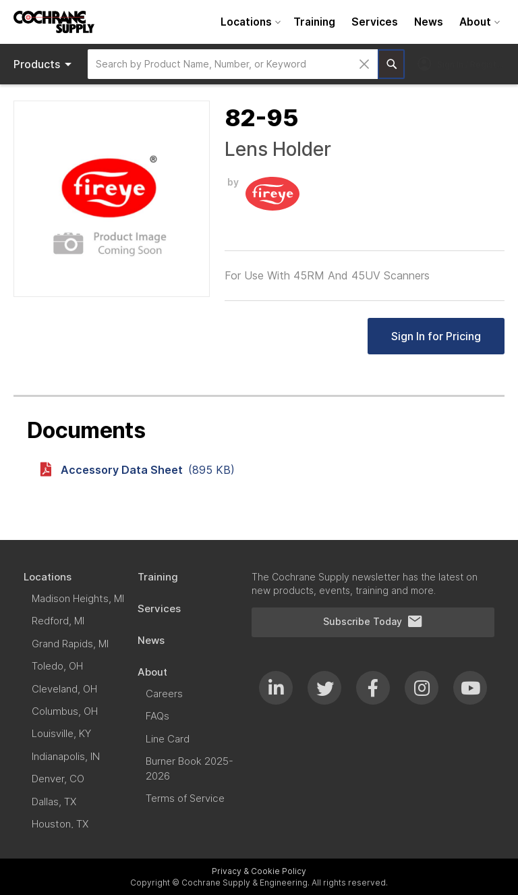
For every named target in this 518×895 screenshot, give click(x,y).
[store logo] (53, 21)
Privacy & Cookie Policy (259, 871)
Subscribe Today (373, 621)
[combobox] (232, 64)
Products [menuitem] (44, 64)
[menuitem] (248, 21)
